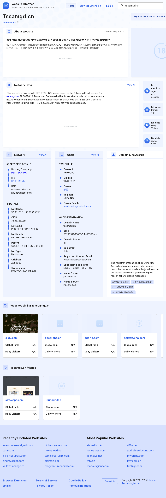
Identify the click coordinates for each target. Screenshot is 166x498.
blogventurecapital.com (59, 466)
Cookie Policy (77, 480)
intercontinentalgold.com (18, 445)
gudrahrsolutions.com (140, 450)
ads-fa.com (91, 337)
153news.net (94, 455)
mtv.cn (91, 460)
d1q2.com (11, 337)
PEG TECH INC (19, 172)
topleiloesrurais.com (57, 455)
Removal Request (80, 485)
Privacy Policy (44, 485)
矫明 (66, 189)
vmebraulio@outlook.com (77, 206)
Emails (109, 5)
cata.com (8, 450)
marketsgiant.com (98, 466)
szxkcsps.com (14, 400)
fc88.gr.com (134, 466)
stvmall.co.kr (94, 445)
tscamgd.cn (10, 22)
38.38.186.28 (18, 181)
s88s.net (132, 445)
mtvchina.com (135, 455)
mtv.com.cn (134, 460)
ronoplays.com (96, 450)
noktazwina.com (134, 337)
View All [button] (131, 85)
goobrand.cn (53, 337)
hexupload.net (53, 450)
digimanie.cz (52, 460)
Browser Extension (90, 5)
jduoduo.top (53, 400)
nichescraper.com (56, 445)
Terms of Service (47, 480)
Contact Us (110, 481)
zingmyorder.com (13, 460)
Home (71, 5)
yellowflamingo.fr (13, 466)
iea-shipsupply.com (14, 455)
